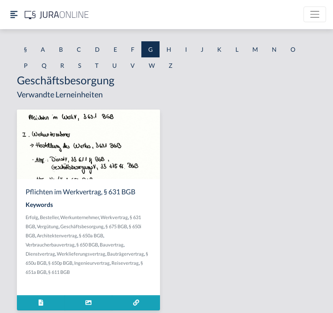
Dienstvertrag (40, 253)
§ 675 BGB (116, 226)
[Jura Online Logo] (56, 14)
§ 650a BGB (91, 235)
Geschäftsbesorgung (82, 226)
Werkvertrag (114, 217)
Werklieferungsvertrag (81, 253)
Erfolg (32, 217)
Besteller (49, 217)
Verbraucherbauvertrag (50, 244)
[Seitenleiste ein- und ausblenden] (14, 14)
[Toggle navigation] (315, 14)
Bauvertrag (112, 244)
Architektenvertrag (57, 235)
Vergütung (48, 226)
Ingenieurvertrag (92, 263)
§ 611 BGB (59, 272)
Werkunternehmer (79, 217)
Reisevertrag (125, 263)
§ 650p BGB (60, 263)
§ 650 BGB (87, 244)
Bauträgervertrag (125, 253)
